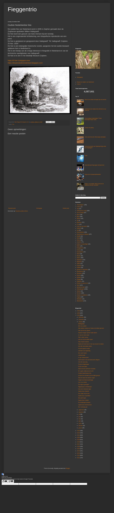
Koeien (78, 250)
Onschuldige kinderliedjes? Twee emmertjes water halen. (93, 119)
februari (81, 425)
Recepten (79, 273)
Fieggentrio (22, 9)
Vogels (78, 297)
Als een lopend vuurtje (84, 348)
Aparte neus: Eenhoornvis (85, 404)
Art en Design (80, 212)
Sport (78, 285)
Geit (78, 230)
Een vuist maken (82, 353)
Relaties (79, 277)
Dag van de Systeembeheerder (93, 174)
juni (80, 416)
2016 (78, 446)
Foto (13, 124)
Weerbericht (80, 301)
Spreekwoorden (81, 287)
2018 (78, 442)
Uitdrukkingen (80, 289)
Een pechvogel (82, 398)
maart (80, 423)
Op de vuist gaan (82, 366)
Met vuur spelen (82, 326)
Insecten (79, 242)
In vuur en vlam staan (83, 335)
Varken (78, 291)
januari (80, 428)
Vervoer (79, 293)
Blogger (68, 468)
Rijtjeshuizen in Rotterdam (85, 386)
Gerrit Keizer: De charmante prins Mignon (89, 359)
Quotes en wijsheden (82, 269)
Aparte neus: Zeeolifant (84, 395)
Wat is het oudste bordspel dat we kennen (95, 99)
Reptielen (79, 281)
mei (80, 418)
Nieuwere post (12, 208)
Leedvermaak (81, 355)
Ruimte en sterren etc (82, 283)
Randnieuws (80, 271)
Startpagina (80, 77)
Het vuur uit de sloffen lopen (85, 339)
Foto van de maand (82, 226)
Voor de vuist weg (82, 362)
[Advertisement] (38, 191)
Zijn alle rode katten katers (85, 346)
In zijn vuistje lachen (83, 357)
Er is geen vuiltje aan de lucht (85, 371)
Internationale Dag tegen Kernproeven (94, 165)
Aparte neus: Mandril (83, 391)
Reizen (78, 275)
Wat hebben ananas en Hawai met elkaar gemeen (91, 328)
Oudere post (66, 208)
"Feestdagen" (80, 204)
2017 (78, 444)
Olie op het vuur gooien (84, 330)
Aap (78, 208)
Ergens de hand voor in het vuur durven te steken (91, 344)
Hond (78, 238)
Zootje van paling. (89, 127)
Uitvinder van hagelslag (84, 350)
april (80, 421)
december (81, 317)
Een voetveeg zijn (82, 407)
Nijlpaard (79, 261)
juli (79, 414)
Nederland (79, 259)
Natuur (78, 257)
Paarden (79, 265)
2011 (78, 457)
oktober (81, 321)
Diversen (79, 222)
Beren (78, 214)
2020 (78, 437)
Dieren (78, 218)
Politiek (79, 267)
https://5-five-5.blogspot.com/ (19, 60)
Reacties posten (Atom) (22, 211)
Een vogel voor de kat (83, 393)
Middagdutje (81, 323)
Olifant (78, 263)
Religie (78, 279)
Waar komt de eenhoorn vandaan (86, 368)
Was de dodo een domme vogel (86, 377)
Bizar (78, 216)
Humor (78, 240)
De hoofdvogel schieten (84, 402)
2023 (78, 430)
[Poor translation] (11, 481)
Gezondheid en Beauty (83, 234)
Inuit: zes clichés (82, 382)
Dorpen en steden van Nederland (85, 82)
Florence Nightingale (83, 364)
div (77, 220)
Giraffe (78, 236)
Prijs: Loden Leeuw (83, 337)
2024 (78, 315)
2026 (78, 310)
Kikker (78, 246)
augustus (81, 412)
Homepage (39, 208)
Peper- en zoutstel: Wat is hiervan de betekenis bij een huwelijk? (94, 184)
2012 (78, 455)
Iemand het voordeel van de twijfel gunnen (89, 375)
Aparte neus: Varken (83, 400)
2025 (78, 313)
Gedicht (79, 228)
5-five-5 (79, 84)
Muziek (78, 255)
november (81, 319)
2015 (78, 448)
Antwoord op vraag (82, 210)
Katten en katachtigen (82, 244)
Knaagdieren (80, 248)
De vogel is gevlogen (83, 384)
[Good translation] (5, 481)
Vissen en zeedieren (82, 295)
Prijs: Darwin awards (83, 341)
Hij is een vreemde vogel (84, 389)
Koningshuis (80, 252)
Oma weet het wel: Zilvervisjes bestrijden (95, 137)
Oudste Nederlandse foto (84, 373)
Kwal (86, 155)
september (81, 409)
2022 (78, 433)
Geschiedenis (80, 232)
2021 (78, 435)
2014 (78, 451)
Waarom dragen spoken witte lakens (87, 332)
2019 (78, 439)
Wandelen (79, 299)
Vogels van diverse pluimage (85, 380)
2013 (78, 453)
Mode (78, 253)
